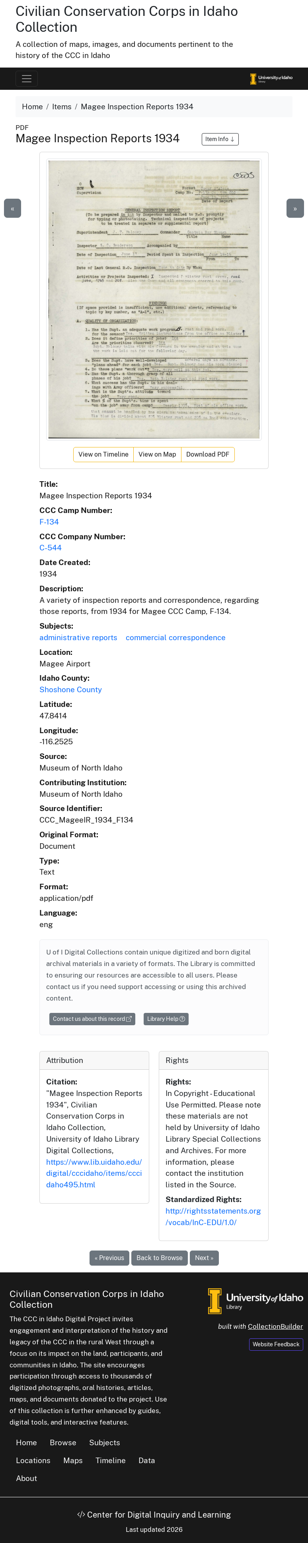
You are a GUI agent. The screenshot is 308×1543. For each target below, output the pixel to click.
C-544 (50, 547)
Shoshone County (70, 689)
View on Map (157, 454)
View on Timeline (103, 454)
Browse (63, 1442)
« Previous (109, 1258)
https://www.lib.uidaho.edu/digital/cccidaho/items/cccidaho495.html (94, 1173)
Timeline (111, 1460)
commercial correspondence (176, 637)
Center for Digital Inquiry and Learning (154, 1515)
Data (146, 1460)
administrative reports (78, 637)
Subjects (104, 1442)
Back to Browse (159, 1258)
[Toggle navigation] (27, 79)
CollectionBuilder (275, 1326)
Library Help (166, 1019)
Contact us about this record (92, 1019)
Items (62, 106)
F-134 (49, 521)
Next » (204, 1258)
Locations (33, 1460)
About (26, 1478)
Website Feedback (276, 1344)
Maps (73, 1460)
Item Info (220, 139)
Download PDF (208, 454)
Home (32, 106)
